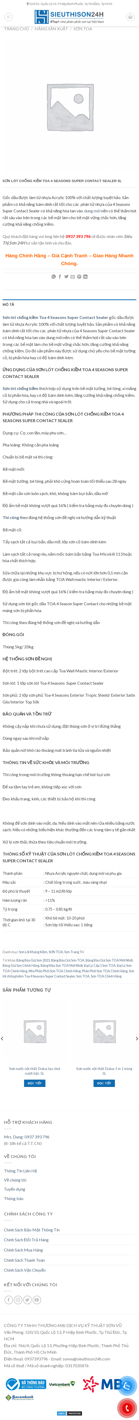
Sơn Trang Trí (74, 952)
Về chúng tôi (15, 1179)
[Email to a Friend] (73, 277)
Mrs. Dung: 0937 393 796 (26, 1136)
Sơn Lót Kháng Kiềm (33, 952)
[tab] (69, 304)
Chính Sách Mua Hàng (23, 1249)
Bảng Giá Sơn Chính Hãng (21, 965)
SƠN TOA (83, 28)
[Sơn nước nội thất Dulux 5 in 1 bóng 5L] (104, 1031)
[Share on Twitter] (66, 277)
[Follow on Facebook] (8, 1300)
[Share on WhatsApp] (54, 277)
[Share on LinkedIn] (85, 277)
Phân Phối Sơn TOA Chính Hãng (105, 971)
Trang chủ (16, 28)
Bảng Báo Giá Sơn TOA (67, 960)
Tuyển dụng (14, 1188)
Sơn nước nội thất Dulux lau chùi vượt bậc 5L (34, 1071)
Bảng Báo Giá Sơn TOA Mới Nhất (109, 960)
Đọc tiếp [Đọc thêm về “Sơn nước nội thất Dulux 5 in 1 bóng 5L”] (104, 1083)
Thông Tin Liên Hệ (20, 1170)
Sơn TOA (83, 976)
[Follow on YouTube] (37, 1300)
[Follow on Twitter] (27, 1300)
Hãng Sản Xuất (51, 28)
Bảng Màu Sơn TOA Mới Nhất (62, 965)
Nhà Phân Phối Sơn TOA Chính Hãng (55, 971)
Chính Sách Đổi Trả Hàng (26, 1239)
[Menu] (8, 17)
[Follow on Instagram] (18, 1300)
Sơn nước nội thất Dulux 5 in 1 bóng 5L (104, 1071)
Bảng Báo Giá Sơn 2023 (33, 960)
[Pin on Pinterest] (79, 277)
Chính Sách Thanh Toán (24, 1260)
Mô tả (8, 304)
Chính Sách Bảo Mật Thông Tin (32, 1229)
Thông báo (13, 1198)
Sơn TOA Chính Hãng (106, 976)
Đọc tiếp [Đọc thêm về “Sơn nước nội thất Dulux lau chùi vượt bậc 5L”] (35, 1083)
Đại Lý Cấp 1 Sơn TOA (100, 965)
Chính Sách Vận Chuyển (25, 1269)
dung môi (92, 210)
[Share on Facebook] (60, 277)
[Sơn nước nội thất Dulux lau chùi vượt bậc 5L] (35, 1031)
